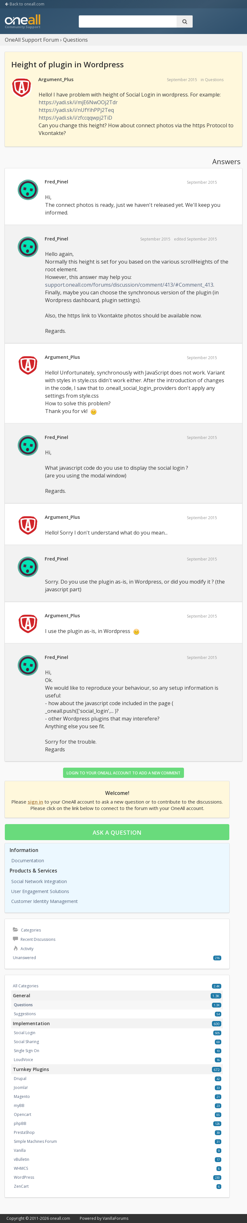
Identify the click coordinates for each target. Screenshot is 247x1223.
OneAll (22, 22)
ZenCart (21, 1186)
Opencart (22, 1114)
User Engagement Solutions (40, 891)
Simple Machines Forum (35, 1141)
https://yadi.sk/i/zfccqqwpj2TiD (75, 117)
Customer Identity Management (44, 901)
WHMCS (21, 1168)
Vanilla (20, 1150)
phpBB (20, 1123)
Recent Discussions (34, 939)
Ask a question (117, 832)
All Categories (25, 986)
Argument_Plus (56, 79)
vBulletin (21, 1159)
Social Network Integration (39, 881)
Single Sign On (26, 1050)
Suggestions (25, 1013)
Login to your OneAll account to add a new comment (123, 773)
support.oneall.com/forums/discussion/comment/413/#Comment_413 (129, 284)
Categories (27, 930)
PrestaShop (24, 1132)
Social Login (24, 1032)
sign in (35, 801)
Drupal (20, 1078)
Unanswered (24, 957)
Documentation (27, 860)
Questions (214, 79)
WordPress (24, 1177)
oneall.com (60, 1218)
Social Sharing (26, 1041)
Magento (22, 1096)
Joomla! (21, 1087)
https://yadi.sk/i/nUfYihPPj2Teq (76, 110)
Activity (23, 948)
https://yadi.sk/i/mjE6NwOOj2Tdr (78, 102)
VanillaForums (115, 1218)
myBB (19, 1105)
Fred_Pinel (56, 181)
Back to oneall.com (24, 4)
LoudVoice (23, 1059)
